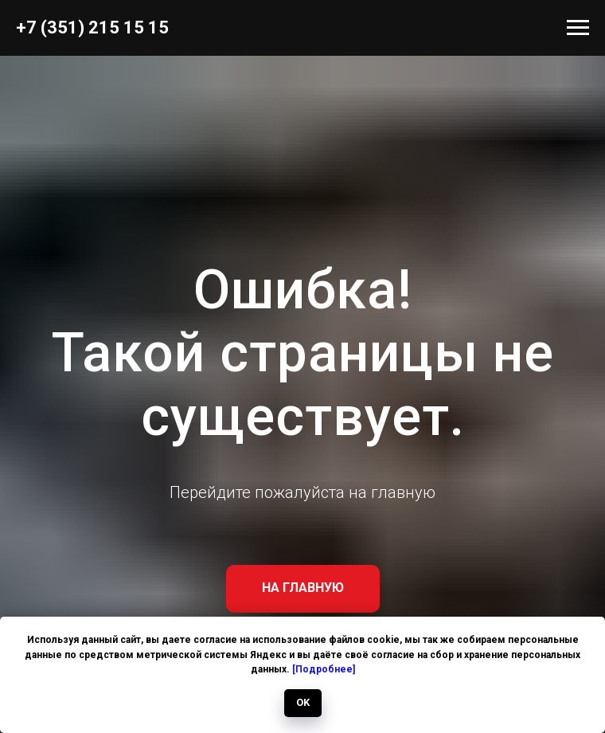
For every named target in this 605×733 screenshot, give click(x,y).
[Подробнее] (323, 669)
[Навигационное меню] (578, 28)
